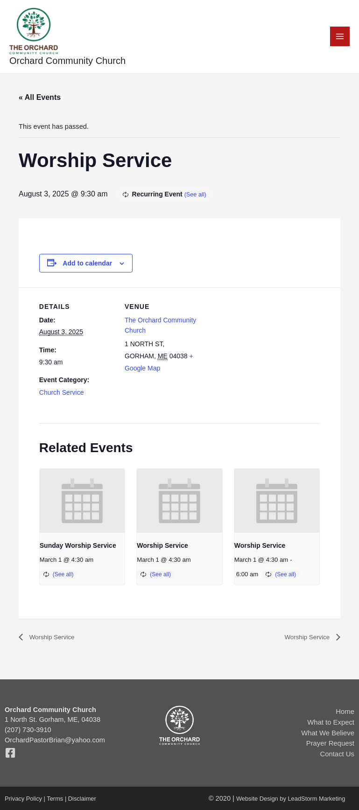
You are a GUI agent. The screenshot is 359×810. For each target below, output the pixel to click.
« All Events (40, 101)
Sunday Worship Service (78, 548)
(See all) (196, 198)
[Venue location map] (259, 356)
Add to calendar (87, 266)
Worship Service (162, 548)
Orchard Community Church (67, 64)
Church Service (61, 395)
